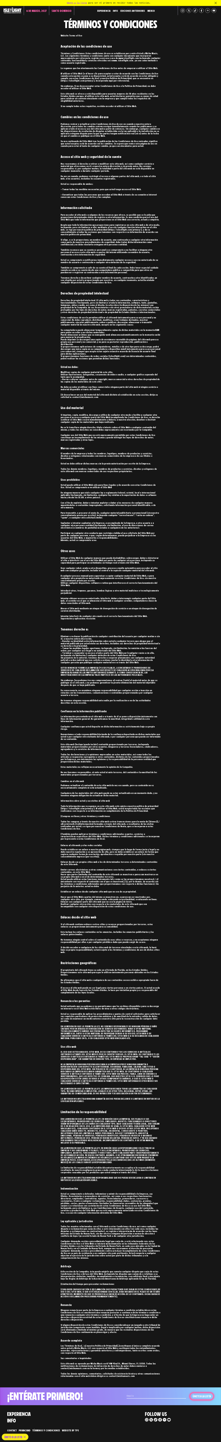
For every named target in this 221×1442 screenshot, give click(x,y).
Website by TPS (70, 1430)
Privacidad (24, 1430)
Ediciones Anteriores (132, 10)
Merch (151, 10)
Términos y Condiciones (46, 1430)
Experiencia (103, 10)
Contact (12, 1430)
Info (115, 10)
